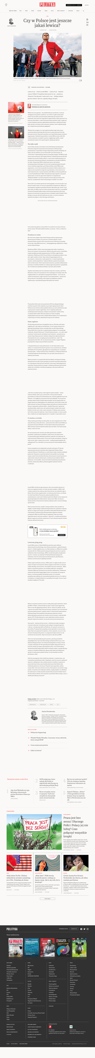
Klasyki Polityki (74, 982)
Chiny (8, 1021)
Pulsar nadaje (52, 1003)
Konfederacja (10, 1001)
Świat (8, 1008)
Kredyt (29, 976)
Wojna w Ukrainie (11, 1011)
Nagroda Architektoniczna (34, 1003)
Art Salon (30, 1005)
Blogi (50, 965)
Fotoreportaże (73, 972)
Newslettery (73, 968)
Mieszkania (30, 968)
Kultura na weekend (54, 988)
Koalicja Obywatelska (12, 990)
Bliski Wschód (10, 1017)
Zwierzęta (72, 984)
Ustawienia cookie (32, 1039)
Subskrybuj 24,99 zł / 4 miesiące (72, 5)
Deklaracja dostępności (33, 1034)
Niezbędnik (9, 982)
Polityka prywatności (33, 1031)
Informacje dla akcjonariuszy (34, 1036)
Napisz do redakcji (11, 1031)
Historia (72, 974)
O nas (71, 993)
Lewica (51, 706)
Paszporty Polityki (32, 1001)
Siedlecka (51, 968)
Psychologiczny (52, 996)
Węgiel (29, 972)
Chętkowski (52, 976)
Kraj (48, 18)
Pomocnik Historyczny (12, 972)
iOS (49, 1032)
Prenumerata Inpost (63, 931)
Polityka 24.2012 (32, 701)
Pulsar (29, 1013)
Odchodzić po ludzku (75, 978)
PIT (28, 970)
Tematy (72, 991)
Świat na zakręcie (53, 990)
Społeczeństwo (73, 976)
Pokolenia (51, 1008)
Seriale (29, 992)
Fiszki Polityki (73, 1032)
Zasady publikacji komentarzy (34, 1029)
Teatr (29, 996)
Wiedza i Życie (10, 976)
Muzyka (30, 988)
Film (29, 990)
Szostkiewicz (52, 972)
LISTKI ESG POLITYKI (33, 978)
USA (8, 1015)
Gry (29, 999)
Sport (71, 980)
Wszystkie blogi (53, 978)
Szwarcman (52, 970)
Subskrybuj (61, 537)
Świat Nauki (10, 978)
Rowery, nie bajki (53, 999)
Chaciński (51, 974)
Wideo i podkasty (52, 983)
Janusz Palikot (32, 706)
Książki (29, 986)
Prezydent (9, 1003)
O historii (51, 994)
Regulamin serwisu (32, 1026)
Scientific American (12, 974)
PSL (8, 996)
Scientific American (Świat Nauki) (36, 1015)
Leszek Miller (43, 706)
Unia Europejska (11, 1013)
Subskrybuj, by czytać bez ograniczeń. (41, 109)
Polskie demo (52, 1001)
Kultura (29, 983)
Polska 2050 (10, 999)
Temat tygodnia (52, 986)
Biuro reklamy (10, 1029)
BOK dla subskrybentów (12, 1034)
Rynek (29, 965)
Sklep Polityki (73, 995)
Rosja (8, 1019)
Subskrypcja (74, 931)
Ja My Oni (9, 980)
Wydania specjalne (11, 970)
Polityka (9, 968)
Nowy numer (9, 965)
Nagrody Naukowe (32, 1019)
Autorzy (72, 988)
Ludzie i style (73, 970)
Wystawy (30, 994)
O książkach (52, 992)
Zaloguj (85, 5)
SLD (58, 706)
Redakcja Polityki (11, 1026)
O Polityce (9, 1036)
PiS (7, 992)
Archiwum (72, 986)
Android (52, 1032)
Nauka (29, 1010)
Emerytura (30, 974)
